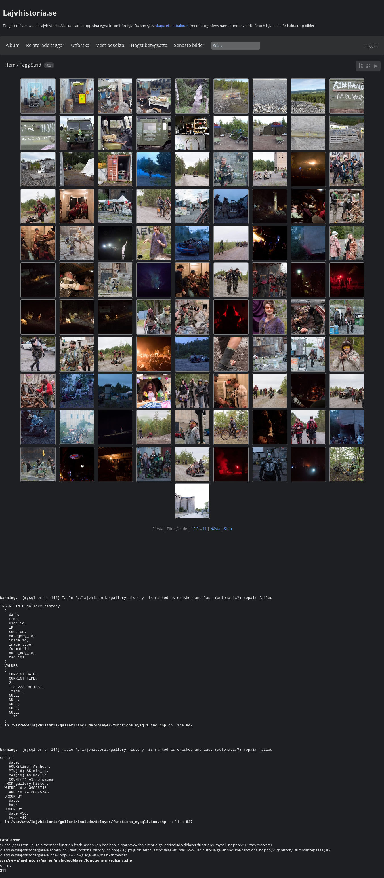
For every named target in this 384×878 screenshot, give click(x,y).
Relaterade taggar (45, 45)
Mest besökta (110, 45)
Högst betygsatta (149, 45)
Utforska (80, 45)
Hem (10, 64)
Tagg (25, 64)
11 (205, 528)
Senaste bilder (189, 45)
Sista (228, 528)
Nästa (215, 528)
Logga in (371, 45)
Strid (36, 64)
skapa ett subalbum (172, 25)
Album (13, 45)
